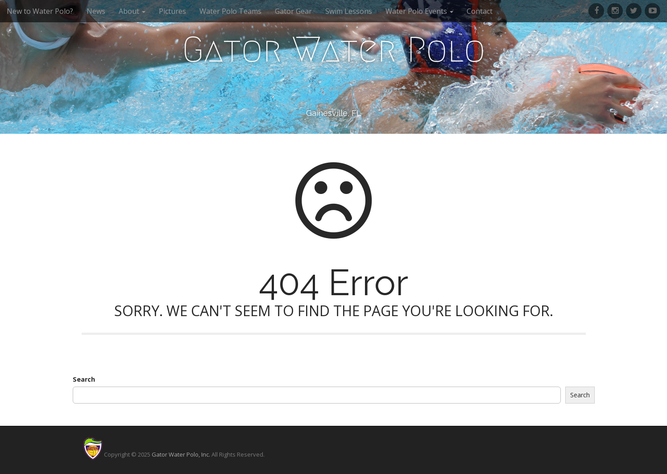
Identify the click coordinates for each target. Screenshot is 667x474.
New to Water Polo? (40, 11)
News (96, 11)
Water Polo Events (419, 11)
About (132, 11)
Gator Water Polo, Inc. (181, 454)
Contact (480, 11)
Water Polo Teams (230, 11)
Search (84, 379)
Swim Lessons (348, 11)
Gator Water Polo (333, 49)
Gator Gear (293, 11)
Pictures (172, 11)
